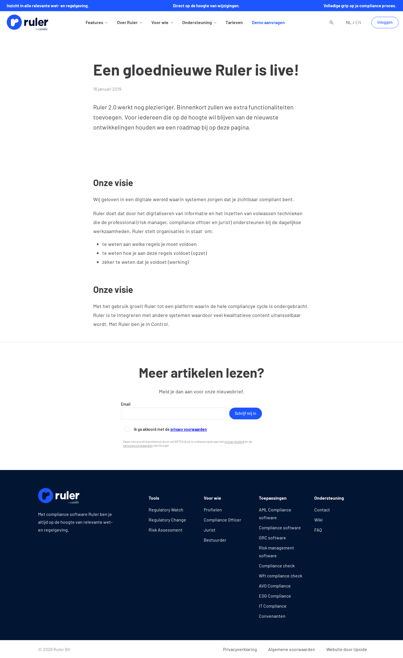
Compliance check (277, 565)
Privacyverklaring (240, 649)
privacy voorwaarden (188, 429)
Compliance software (280, 527)
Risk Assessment (165, 529)
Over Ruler (127, 22)
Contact (322, 509)
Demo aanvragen (268, 22)
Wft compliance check (280, 575)
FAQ (318, 529)
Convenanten (272, 616)
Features (94, 22)
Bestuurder (215, 539)
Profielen (213, 509)
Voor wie (159, 22)
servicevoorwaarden (138, 445)
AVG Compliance (275, 585)
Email (174, 410)
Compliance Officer (222, 519)
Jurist (209, 529)
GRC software (272, 537)
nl (349, 22)
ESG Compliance (275, 595)
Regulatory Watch (166, 509)
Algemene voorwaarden (291, 649)
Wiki (318, 519)
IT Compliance (273, 605)
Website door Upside (346, 649)
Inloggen (385, 22)
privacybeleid (234, 441)
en (358, 22)
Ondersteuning (197, 22)
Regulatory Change (167, 519)
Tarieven (234, 22)
